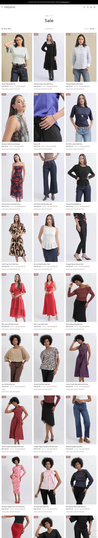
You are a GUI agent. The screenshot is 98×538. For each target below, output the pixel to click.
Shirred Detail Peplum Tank (42, 264)
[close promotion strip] (96, 2)
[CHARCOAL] (2, 389)
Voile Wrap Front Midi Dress (10, 264)
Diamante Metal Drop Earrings (11, 144)
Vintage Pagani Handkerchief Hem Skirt (46, 446)
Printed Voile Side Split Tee (42, 384)
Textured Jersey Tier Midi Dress (43, 84)
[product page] (17, 57)
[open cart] (94, 7)
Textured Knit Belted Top (73, 204)
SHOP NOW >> (65, 2)
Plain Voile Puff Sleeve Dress (10, 324)
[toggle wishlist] (30, 35)
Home (47, 15)
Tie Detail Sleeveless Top (41, 506)
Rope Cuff (37, 144)
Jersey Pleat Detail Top (8, 84)
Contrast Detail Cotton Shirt (74, 84)
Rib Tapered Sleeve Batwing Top (76, 506)
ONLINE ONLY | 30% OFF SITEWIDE (11, 89)
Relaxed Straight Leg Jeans (74, 446)
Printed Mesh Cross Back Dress (11, 204)
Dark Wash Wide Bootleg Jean (43, 204)
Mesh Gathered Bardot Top (74, 324)
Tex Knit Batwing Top (8, 384)
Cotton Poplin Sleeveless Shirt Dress (77, 384)
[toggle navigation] (2, 7)
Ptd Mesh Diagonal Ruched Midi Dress (13, 506)
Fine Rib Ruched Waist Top (74, 144)
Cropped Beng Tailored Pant (74, 264)
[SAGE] (4, 389)
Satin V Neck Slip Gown (41, 324)
